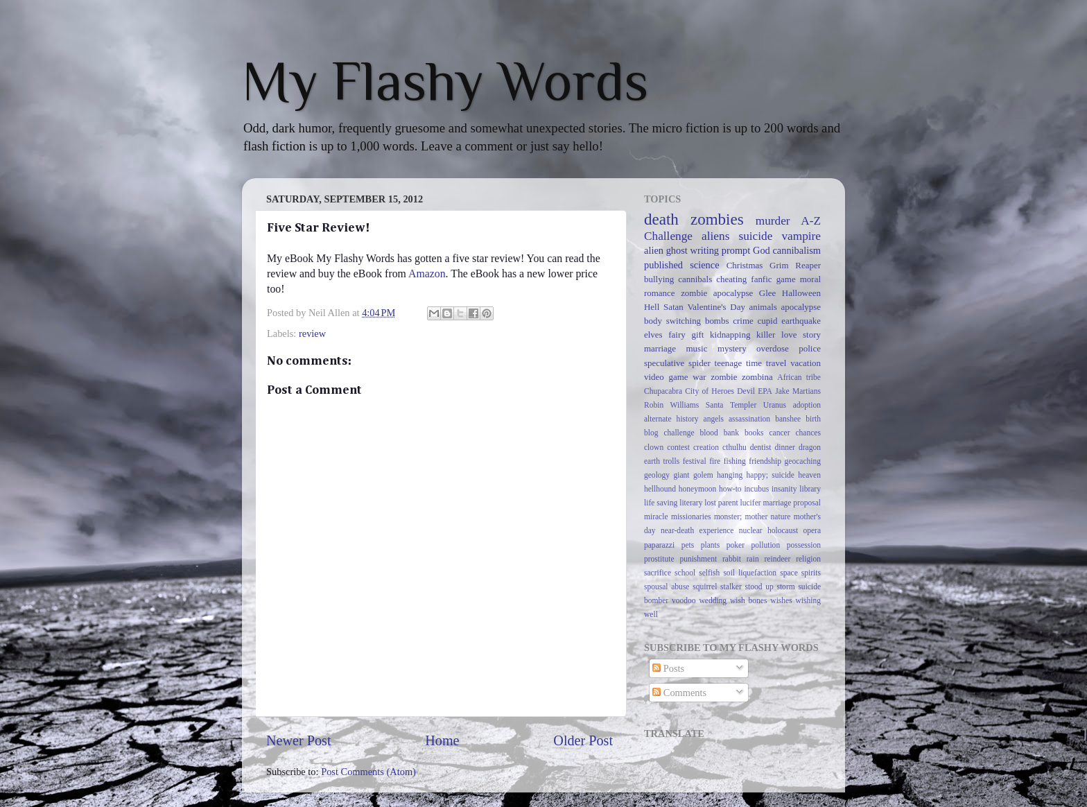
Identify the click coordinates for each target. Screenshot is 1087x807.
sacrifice (657, 573)
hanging (729, 475)
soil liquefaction (749, 573)
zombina (757, 377)
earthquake (801, 320)
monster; (728, 516)
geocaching (803, 461)
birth (813, 419)
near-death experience (697, 530)
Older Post (583, 740)
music (696, 348)
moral (810, 279)
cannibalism (796, 250)
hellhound (660, 489)
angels (714, 419)
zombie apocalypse (717, 293)
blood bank (720, 432)
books (754, 432)
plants (710, 545)
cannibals (695, 279)
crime (743, 320)
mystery (732, 348)
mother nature (768, 516)
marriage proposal (792, 502)
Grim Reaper (795, 265)
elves (653, 334)
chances (808, 432)
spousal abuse (666, 586)
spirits (811, 573)
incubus (756, 489)
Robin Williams (671, 405)
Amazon (427, 273)
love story (801, 334)
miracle (656, 516)
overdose (772, 348)
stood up (759, 586)
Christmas (745, 265)
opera (812, 530)
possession (804, 545)
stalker (731, 586)
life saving (660, 502)
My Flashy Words (445, 81)
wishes (781, 600)
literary (690, 502)
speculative (664, 363)
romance (659, 293)
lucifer (750, 502)
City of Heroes (709, 391)
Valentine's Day (716, 307)
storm (785, 586)
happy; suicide (770, 475)
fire (714, 461)
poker (736, 545)
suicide (755, 236)
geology (657, 475)
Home (442, 740)
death (661, 219)
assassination (749, 419)
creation (706, 447)
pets (688, 545)
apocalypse (801, 307)
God (761, 250)
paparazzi (659, 545)
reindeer (778, 559)
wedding (713, 600)
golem (703, 475)
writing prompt (720, 250)
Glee (767, 293)
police (810, 348)
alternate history (671, 419)
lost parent (721, 502)
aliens (715, 236)
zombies (717, 219)
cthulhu (734, 447)
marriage (660, 348)
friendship (765, 461)
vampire (801, 236)
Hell (651, 307)
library (810, 489)
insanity (784, 489)
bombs (717, 320)
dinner (785, 447)
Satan (673, 307)
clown (653, 447)
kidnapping (730, 334)
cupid (768, 320)
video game (666, 377)
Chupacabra (663, 391)
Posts (668, 668)
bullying (659, 279)
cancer (779, 432)
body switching (672, 320)
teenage (728, 363)
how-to (730, 489)
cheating (731, 279)
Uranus (774, 405)
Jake (782, 391)
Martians (806, 391)
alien (653, 250)
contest (678, 447)
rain (753, 559)
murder (773, 220)
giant (682, 475)
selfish (709, 573)
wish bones (748, 600)
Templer (743, 405)
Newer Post (298, 740)
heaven (809, 475)
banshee (788, 419)
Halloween (801, 293)
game (786, 279)
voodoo (684, 600)
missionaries (691, 516)
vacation (805, 363)
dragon (810, 447)
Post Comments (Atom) (368, 771)
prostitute (659, 559)
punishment (698, 559)
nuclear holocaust (768, 530)
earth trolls (661, 461)
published (663, 264)
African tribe (799, 377)
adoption (807, 405)
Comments (679, 692)
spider (699, 363)
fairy (676, 334)
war (699, 377)
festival (694, 461)
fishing (735, 461)
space (789, 573)
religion (808, 559)
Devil (746, 391)
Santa (715, 405)
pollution (766, 545)
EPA (765, 391)
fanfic (761, 279)
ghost (677, 250)
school (685, 573)
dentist (761, 447)
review (312, 333)
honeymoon (697, 489)
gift (697, 334)
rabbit (731, 559)
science (704, 264)
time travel (766, 363)
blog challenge (669, 432)
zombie (724, 377)
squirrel (705, 586)
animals (763, 307)
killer (765, 334)
